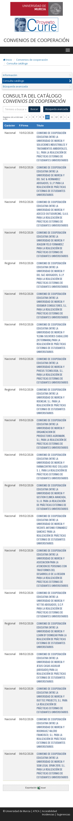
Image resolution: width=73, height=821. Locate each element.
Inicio (7, 59)
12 (56, 117)
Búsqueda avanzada (15, 86)
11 (52, 117)
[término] (15, 109)
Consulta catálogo (17, 63)
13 (61, 117)
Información (10, 75)
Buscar (34, 109)
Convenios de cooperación (32, 59)
